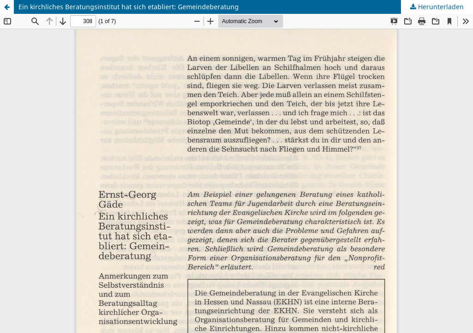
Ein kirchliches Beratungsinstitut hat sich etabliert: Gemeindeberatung (128, 6)
